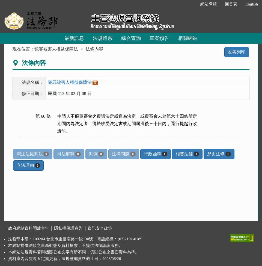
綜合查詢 (131, 38)
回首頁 (231, 4)
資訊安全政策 (100, 228)
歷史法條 (219, 154)
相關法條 (187, 154)
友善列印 (236, 52)
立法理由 (28, 165)
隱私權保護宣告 (68, 228)
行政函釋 (155, 154)
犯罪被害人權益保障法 (56, 49)
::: (190, 4)
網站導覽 (208, 4)
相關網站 (188, 38)
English (251, 4)
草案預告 (159, 38)
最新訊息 (74, 38)
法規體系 (102, 38)
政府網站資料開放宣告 (28, 228)
